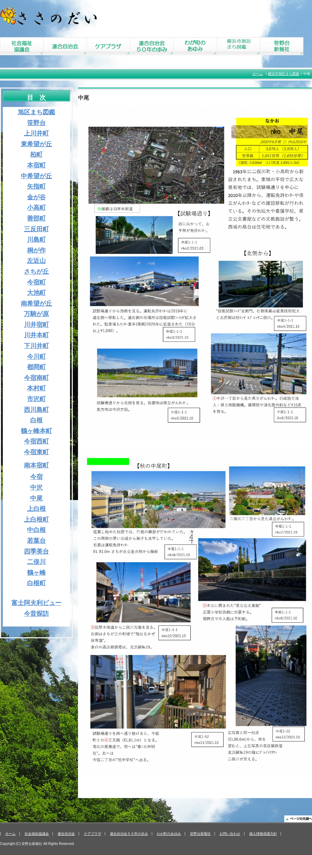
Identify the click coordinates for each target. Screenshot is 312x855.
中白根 (36, 529)
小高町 (36, 207)
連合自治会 (66, 834)
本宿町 (36, 165)
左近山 (36, 260)
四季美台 (36, 551)
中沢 (36, 487)
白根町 (36, 583)
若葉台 (36, 540)
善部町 (36, 218)
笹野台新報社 (200, 834)
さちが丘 (36, 271)
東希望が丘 (36, 144)
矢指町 (36, 186)
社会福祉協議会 (37, 834)
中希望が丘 (36, 176)
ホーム (257, 74)
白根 (36, 420)
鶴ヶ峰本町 (36, 431)
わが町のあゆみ (169, 834)
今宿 (36, 476)
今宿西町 (36, 441)
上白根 (36, 508)
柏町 (36, 154)
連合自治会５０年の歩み (129, 834)
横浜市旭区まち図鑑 (283, 74)
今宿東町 (36, 452)
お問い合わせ (229, 834)
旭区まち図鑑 (36, 112)
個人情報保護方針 (263, 834)
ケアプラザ (92, 834)
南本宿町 (36, 465)
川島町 (36, 239)
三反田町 (36, 229)
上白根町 (36, 519)
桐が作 (36, 250)
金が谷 (36, 197)
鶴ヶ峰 (36, 572)
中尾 (36, 498)
